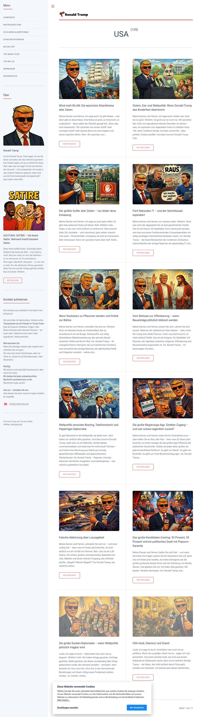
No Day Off (9, 47)
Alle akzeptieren (137, 707)
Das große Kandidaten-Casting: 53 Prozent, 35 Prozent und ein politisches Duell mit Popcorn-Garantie (161, 541)
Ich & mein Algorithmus (16, 32)
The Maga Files (11, 54)
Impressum (9, 69)
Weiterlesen (69, 144)
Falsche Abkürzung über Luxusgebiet (81, 537)
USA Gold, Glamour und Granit (151, 643)
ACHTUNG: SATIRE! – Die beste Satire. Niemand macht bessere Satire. (20, 239)
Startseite (9, 17)
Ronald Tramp (11, 150)
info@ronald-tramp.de (19, 404)
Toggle (53, 6)
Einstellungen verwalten (67, 707)
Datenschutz (10, 76)
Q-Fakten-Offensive (13, 39)
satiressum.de (16, 424)
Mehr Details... (63, 700)
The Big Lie (9, 61)
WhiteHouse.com (12, 25)
